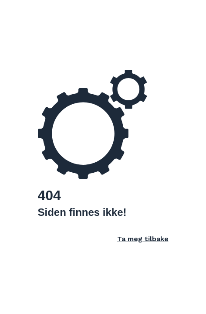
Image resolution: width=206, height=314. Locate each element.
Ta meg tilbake (143, 239)
